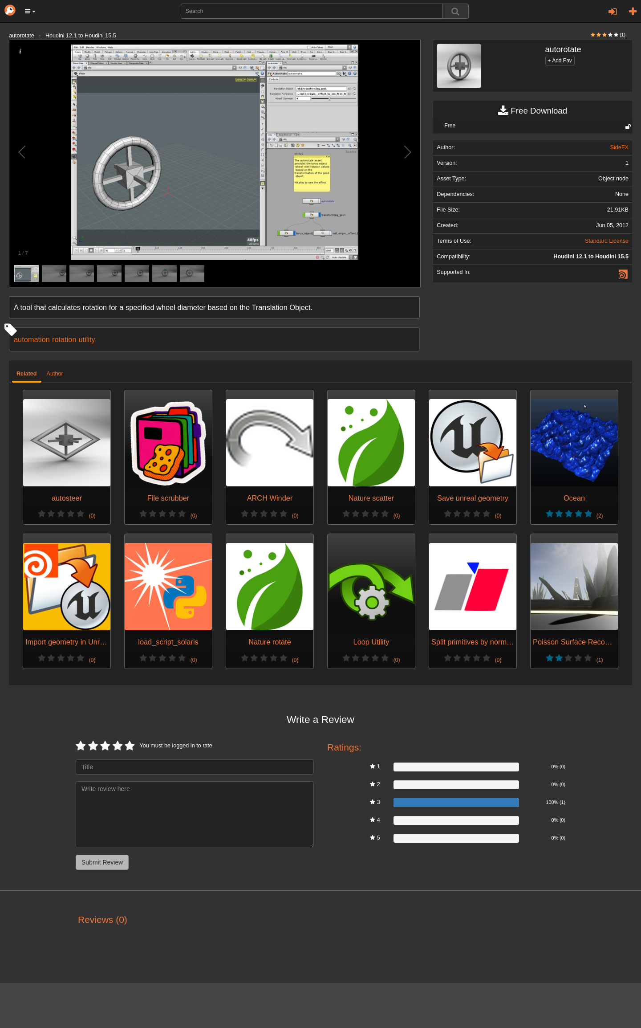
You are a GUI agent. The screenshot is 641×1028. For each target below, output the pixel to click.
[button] (30, 11)
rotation (64, 339)
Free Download (532, 111)
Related (26, 374)
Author (55, 374)
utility (87, 339)
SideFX (619, 147)
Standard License (607, 241)
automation (32, 339)
